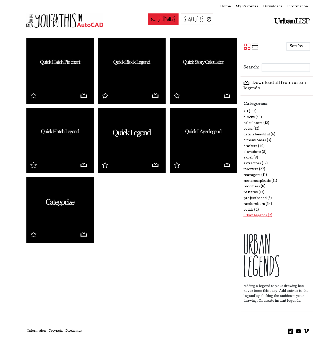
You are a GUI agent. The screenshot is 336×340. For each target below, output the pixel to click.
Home (225, 6)
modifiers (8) (254, 186)
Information (297, 6)
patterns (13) (254, 192)
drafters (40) (254, 146)
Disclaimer (74, 331)
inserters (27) (254, 169)
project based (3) (258, 198)
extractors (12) (256, 163)
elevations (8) (255, 152)
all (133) (250, 111)
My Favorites (247, 6)
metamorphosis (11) (260, 181)
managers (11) (255, 175)
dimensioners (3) (257, 140)
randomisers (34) (258, 204)
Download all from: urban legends (275, 86)
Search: (251, 68)
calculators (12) (256, 123)
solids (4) (251, 210)
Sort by (297, 46)
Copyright (56, 331)
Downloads (272, 6)
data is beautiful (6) (259, 134)
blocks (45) (253, 117)
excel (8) (251, 157)
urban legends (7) (258, 215)
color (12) (251, 129)
